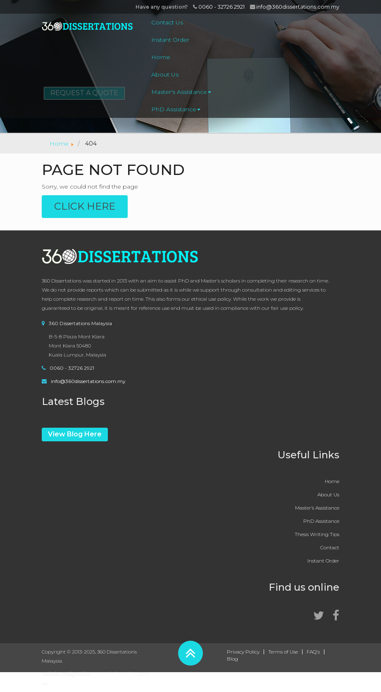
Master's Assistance (181, 92)
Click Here (84, 206)
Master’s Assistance (317, 508)
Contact (329, 547)
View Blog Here (75, 434)
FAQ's (313, 651)
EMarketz (60, 683)
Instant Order (170, 39)
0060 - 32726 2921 (218, 6)
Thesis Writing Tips (317, 534)
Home (160, 57)
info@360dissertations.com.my (294, 6)
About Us (165, 74)
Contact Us (167, 22)
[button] (190, 653)
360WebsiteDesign (114, 674)
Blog (232, 658)
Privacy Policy (243, 651)
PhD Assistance (175, 109)
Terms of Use (283, 651)
